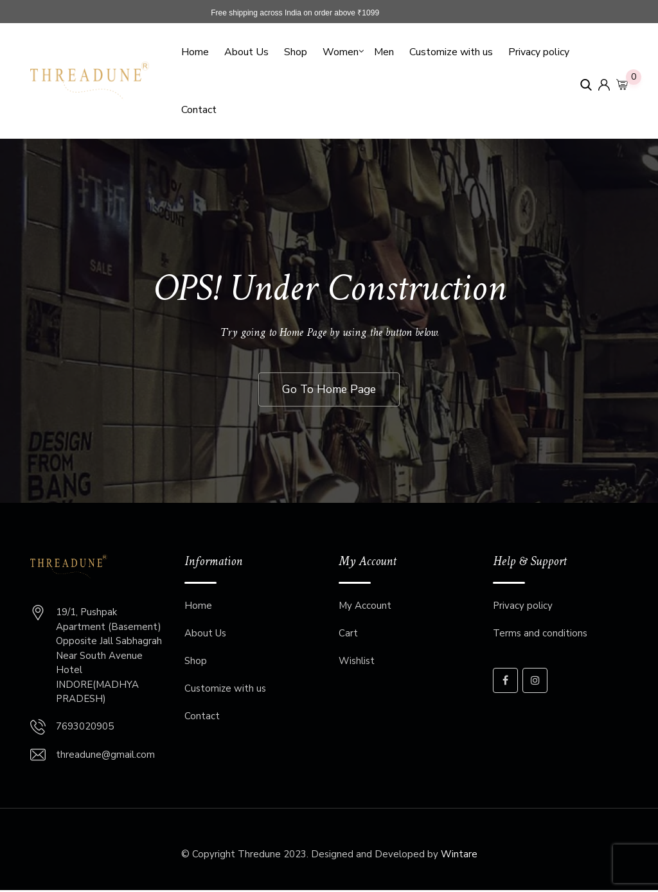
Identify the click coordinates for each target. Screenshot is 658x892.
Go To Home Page (329, 390)
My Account (365, 607)
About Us (246, 52)
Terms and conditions (540, 635)
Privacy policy (538, 52)
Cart (348, 635)
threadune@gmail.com (105, 755)
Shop (295, 52)
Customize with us (451, 52)
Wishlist (357, 662)
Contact (199, 110)
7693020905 (85, 727)
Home (195, 52)
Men (384, 52)
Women (341, 52)
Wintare (459, 855)
